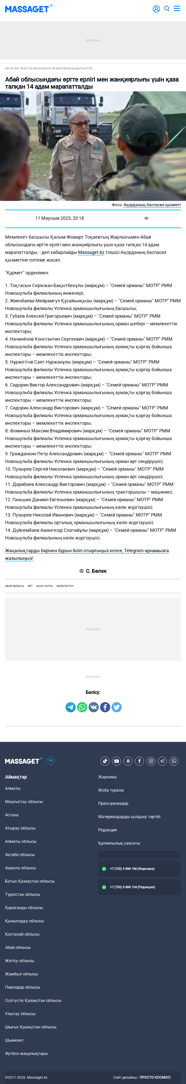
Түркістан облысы (22, 894)
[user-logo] (156, 11)
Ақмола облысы (20, 868)
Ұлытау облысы (20, 1013)
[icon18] (51, 761)
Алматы (12, 788)
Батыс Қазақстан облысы (30, 881)
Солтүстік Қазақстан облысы (33, 1000)
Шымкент (14, 1040)
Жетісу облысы (19, 960)
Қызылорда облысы (24, 921)
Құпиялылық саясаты (119, 843)
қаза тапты (44, 586)
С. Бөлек (93, 571)
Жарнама (107, 777)
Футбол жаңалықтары (26, 1053)
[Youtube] (116, 761)
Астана (12, 814)
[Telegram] (162, 761)
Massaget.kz (91, 252)
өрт (30, 586)
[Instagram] (151, 761)
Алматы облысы (20, 841)
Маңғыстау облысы (24, 801)
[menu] (177, 9)
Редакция (107, 830)
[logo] (29, 9)
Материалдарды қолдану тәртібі (129, 816)
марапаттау (65, 586)
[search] (167, 9)
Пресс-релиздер (113, 803)
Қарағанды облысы (24, 907)
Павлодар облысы (22, 987)
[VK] (128, 761)
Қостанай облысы (22, 934)
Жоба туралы (111, 790)
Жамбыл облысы (21, 974)
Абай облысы (14, 586)
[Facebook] (139, 761)
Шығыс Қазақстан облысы (30, 1027)
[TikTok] (105, 761)
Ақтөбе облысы (20, 854)
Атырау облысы (20, 828)
